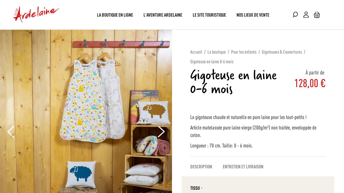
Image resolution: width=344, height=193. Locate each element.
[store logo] (36, 14)
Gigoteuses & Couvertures (282, 51)
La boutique (216, 51)
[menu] (172, 15)
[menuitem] (115, 15)
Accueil (196, 51)
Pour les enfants (243, 51)
